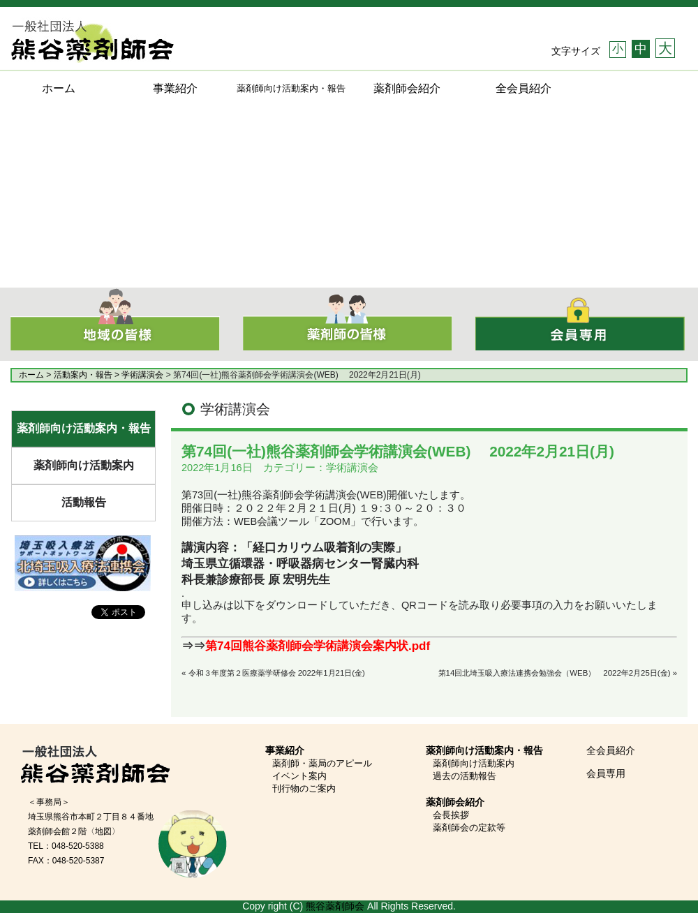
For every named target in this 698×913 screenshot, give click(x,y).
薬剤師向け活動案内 (84, 465)
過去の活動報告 (464, 776)
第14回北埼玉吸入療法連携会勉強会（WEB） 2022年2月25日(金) (554, 673)
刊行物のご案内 (304, 788)
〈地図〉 (103, 831)
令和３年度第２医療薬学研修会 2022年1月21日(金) (276, 673)
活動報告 (83, 502)
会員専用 (605, 773)
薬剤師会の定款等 (469, 827)
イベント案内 (299, 776)
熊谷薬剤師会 (335, 906)
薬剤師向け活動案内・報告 (84, 428)
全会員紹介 (523, 88)
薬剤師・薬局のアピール (322, 763)
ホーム (58, 88)
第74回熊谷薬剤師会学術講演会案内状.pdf (317, 646)
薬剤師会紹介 (406, 88)
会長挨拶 (451, 815)
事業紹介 (175, 88)
